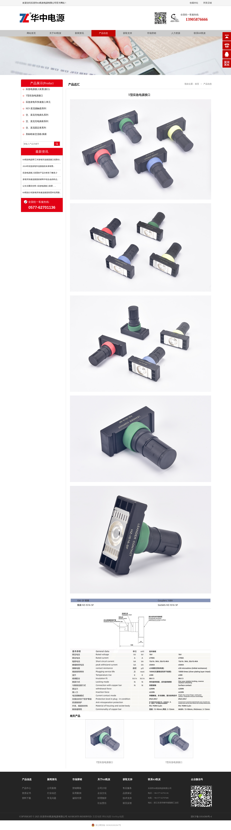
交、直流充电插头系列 (37, 115)
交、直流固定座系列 (36, 128)
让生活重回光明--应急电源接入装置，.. (39, 186)
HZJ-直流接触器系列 (36, 108)
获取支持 (127, 33)
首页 (197, 84)
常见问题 (51, 798)
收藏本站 (194, 3)
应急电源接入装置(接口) (38, 89)
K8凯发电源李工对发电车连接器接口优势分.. (42, 159)
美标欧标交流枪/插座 (36, 134)
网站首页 (31, 33)
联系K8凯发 (199, 33)
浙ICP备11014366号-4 (201, 816)
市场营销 (151, 33)
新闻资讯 (79, 33)
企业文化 (102, 793)
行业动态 (51, 793)
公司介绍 (102, 788)
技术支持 (127, 798)
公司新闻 (51, 788)
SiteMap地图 (118, 816)
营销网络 (76, 788)
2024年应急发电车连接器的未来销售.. (38, 166)
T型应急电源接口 (34, 95)
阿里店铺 (207, 3)
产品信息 (103, 33)
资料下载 (26, 798)
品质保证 (127, 793)
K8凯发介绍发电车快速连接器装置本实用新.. (42, 192)
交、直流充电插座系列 (37, 121)
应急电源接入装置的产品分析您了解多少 (40, 173)
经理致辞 (102, 798)
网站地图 (106, 816)
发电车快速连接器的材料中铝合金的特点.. (40, 179)
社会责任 (102, 803)
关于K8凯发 (55, 33)
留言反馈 (127, 803)
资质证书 (26, 793)
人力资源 (175, 33)
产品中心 (26, 788)
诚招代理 (76, 798)
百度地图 (97, 816)
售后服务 (127, 788)
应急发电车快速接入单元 (38, 102)
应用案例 (76, 793)
